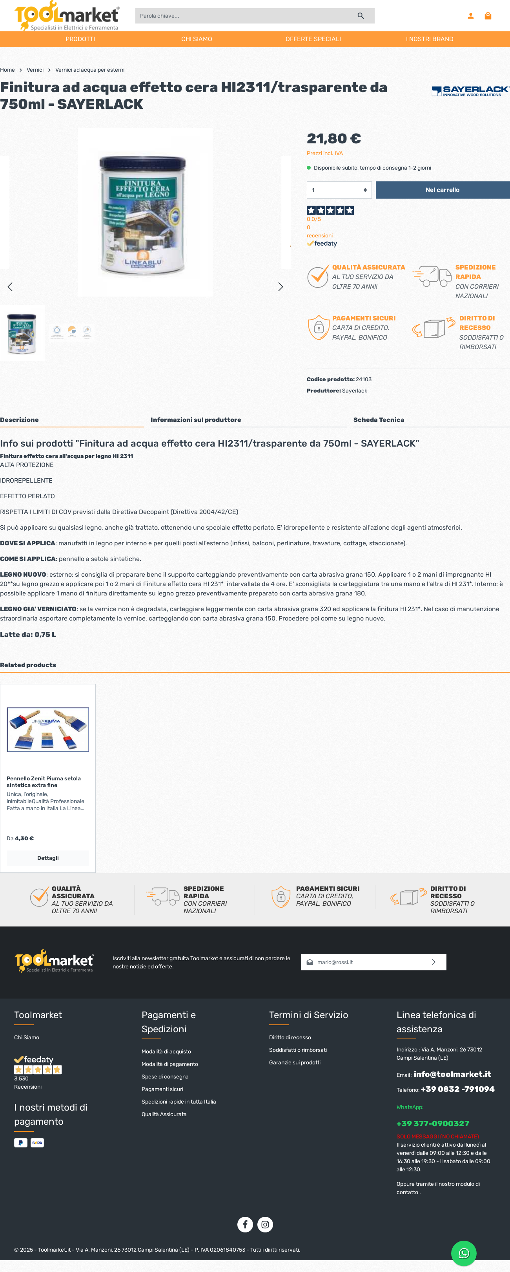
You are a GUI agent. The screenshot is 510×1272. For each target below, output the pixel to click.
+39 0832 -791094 (458, 1089)
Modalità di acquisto (166, 1051)
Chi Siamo (26, 1037)
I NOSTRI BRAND (430, 39)
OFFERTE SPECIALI (313, 39)
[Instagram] (265, 1224)
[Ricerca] (361, 16)
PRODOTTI (80, 39)
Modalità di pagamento (170, 1064)
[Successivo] (281, 287)
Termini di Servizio (308, 1015)
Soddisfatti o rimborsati (298, 1050)
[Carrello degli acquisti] (488, 16)
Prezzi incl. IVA (325, 153)
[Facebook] (245, 1224)
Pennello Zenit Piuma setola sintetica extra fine (44, 782)
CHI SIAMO (196, 39)
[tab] (72, 419)
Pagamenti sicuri (162, 1089)
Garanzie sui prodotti (295, 1062)
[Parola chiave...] (241, 16)
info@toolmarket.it (452, 1074)
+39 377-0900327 (433, 1123)
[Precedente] (10, 287)
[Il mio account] (471, 16)
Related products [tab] (28, 665)
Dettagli (48, 858)
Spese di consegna (165, 1076)
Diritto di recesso (290, 1037)
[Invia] (434, 962)
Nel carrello (443, 190)
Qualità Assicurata (164, 1114)
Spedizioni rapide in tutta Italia (179, 1101)
